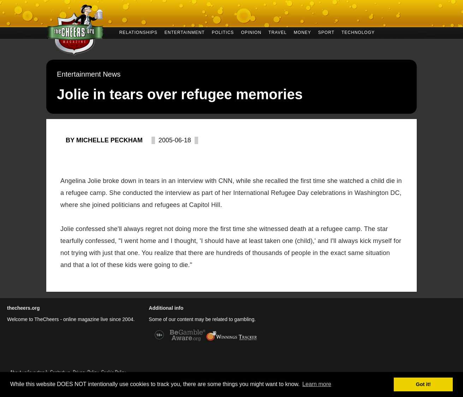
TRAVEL (277, 32)
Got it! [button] (423, 384)
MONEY (302, 32)
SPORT (326, 32)
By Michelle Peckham (104, 140)
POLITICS (223, 32)
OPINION (251, 32)
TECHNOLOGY (358, 32)
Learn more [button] (316, 384)
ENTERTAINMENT (185, 32)
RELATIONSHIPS (138, 32)
